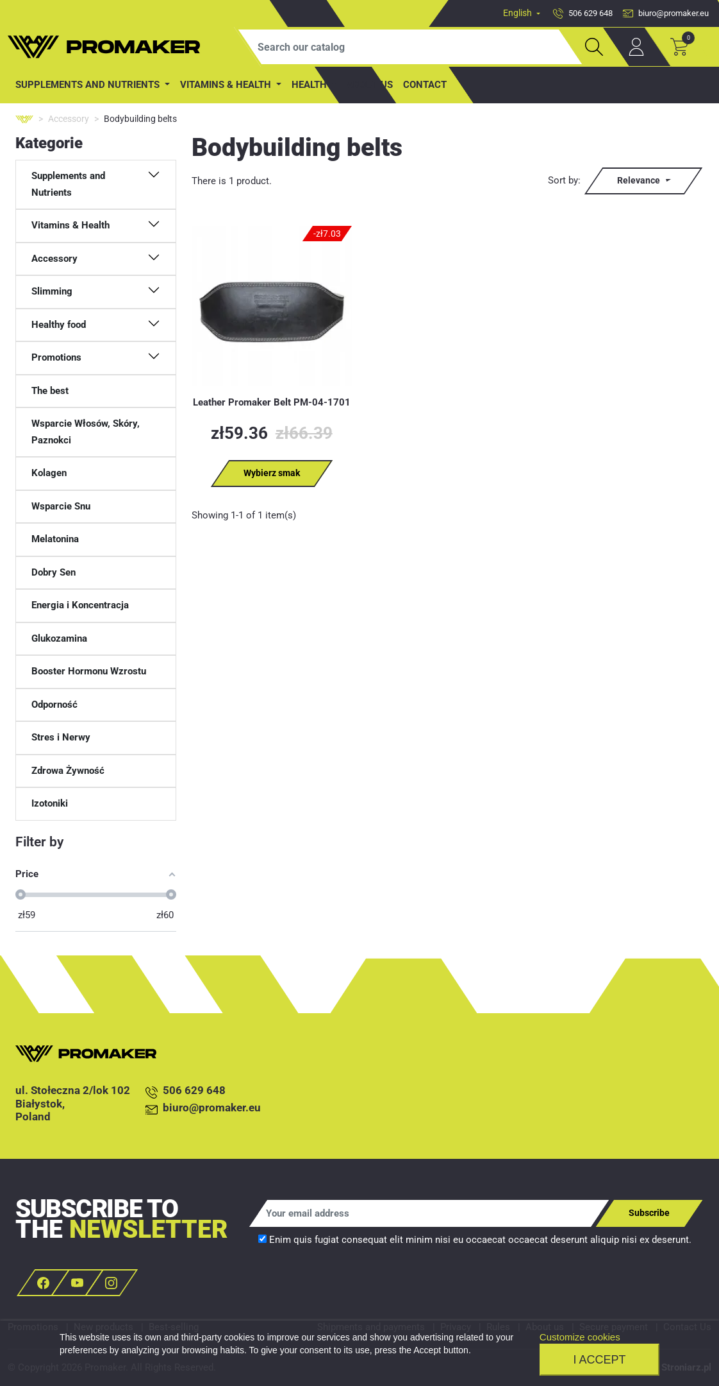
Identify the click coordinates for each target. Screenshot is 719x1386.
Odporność (54, 704)
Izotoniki (49, 803)
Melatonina (55, 539)
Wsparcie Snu (60, 506)
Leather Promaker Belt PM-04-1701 (272, 402)
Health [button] (310, 84)
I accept (599, 1359)
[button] (95, 184)
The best (50, 391)
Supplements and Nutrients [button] (88, 84)
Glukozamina (59, 638)
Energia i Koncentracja (80, 605)
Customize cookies (580, 1336)
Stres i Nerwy (60, 737)
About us (370, 84)
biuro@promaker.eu (203, 1108)
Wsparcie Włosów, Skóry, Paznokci (85, 432)
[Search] (410, 47)
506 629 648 (185, 1091)
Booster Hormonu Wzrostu (88, 671)
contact (425, 84)
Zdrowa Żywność (67, 770)
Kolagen (49, 473)
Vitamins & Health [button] (227, 84)
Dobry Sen (53, 572)
